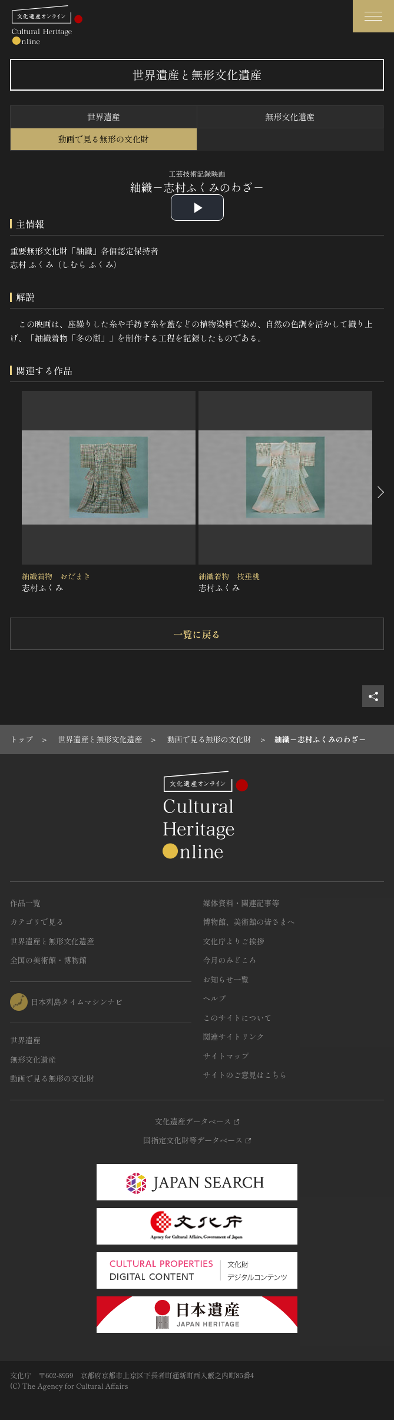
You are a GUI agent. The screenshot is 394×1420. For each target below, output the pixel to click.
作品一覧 (25, 902)
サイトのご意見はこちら (245, 1074)
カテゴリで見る (37, 921)
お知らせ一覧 (226, 979)
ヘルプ (214, 998)
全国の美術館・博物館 (48, 960)
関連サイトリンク (233, 1036)
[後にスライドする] (380, 493)
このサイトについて (237, 1017)
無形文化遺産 (289, 116)
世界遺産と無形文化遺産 (52, 941)
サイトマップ (226, 1055)
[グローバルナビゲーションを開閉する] (373, 16)
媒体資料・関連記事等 (241, 902)
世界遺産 (103, 116)
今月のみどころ (230, 960)
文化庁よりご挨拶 (233, 941)
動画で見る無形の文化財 (103, 139)
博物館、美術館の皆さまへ (249, 921)
